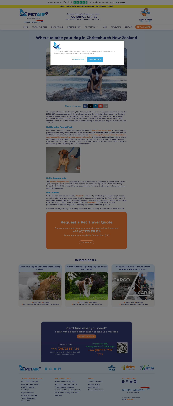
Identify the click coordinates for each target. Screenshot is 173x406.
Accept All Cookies (95, 59)
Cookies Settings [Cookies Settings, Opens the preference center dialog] (78, 59)
